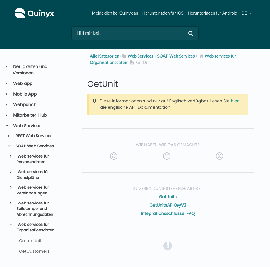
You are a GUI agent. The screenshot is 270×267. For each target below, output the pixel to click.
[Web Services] (137, 56)
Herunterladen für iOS (163, 13)
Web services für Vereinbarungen (32, 190)
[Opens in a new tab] (167, 245)
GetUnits (168, 197)
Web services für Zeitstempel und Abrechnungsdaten (34, 209)
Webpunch (24, 105)
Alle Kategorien (104, 56)
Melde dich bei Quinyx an (115, 13)
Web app (22, 83)
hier (235, 101)
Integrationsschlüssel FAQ (168, 214)
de (245, 13)
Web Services (27, 126)
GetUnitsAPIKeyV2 (167, 205)
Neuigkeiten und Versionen (30, 70)
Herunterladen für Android (212, 13)
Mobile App (25, 94)
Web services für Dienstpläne (32, 174)
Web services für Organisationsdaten (35, 227)
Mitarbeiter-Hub (30, 115)
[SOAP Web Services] (176, 56)
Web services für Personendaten (32, 159)
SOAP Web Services (34, 146)
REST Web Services (33, 136)
